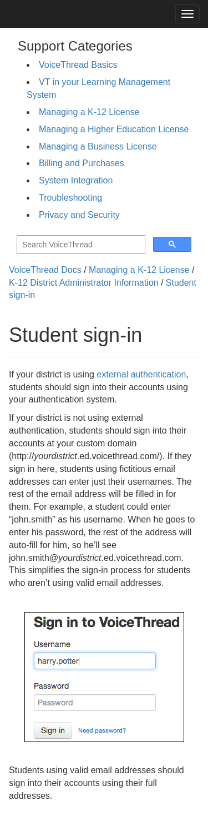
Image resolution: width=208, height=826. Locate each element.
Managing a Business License (98, 146)
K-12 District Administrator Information (83, 282)
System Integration (76, 180)
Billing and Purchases (81, 163)
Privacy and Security (79, 215)
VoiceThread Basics (78, 64)
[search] (80, 244)
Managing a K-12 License (89, 112)
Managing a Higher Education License (114, 129)
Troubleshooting (70, 197)
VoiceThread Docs (45, 270)
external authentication (141, 374)
